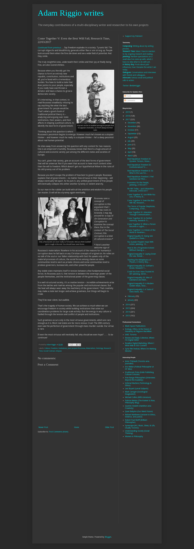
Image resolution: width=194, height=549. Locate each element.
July (129, 141)
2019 (128, 112)
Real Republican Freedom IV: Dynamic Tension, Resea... (139, 160)
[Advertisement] (133, 482)
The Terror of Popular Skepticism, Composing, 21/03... (141, 207)
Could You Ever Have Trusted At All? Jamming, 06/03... (140, 273)
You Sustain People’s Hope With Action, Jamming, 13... (140, 243)
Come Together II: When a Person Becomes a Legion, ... (141, 225)
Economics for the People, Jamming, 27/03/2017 (138, 183)
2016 (128, 304)
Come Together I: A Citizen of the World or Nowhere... (141, 231)
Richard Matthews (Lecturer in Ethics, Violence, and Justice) (140, 416)
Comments (129, 100)
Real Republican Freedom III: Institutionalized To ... (139, 166)
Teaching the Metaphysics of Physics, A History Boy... (139, 261)
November (132, 126)
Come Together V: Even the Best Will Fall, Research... (140, 201)
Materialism (90, 348)
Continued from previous (49, 47)
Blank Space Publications (135, 326)
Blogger (108, 537)
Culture (47, 348)
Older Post (109, 427)
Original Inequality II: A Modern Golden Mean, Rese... (140, 284)
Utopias (59, 351)
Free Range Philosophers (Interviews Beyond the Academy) (140, 379)
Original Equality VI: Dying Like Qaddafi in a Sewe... (140, 237)
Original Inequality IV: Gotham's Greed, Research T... (140, 267)
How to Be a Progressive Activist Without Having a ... (140, 249)
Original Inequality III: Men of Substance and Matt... (139, 278)
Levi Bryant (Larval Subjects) (136, 388)
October (131, 130)
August (131, 137)
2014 (128, 312)
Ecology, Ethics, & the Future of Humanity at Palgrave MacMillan (138, 330)
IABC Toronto (131, 334)
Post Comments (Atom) (58, 432)
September (132, 134)
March (130, 156)
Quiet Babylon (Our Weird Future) (139, 411)
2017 (128, 119)
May (130, 148)
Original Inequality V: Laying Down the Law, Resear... (141, 255)
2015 (128, 308)
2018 (128, 116)
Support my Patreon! (133, 36)
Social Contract (49, 351)
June (130, 145)
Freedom (54, 348)
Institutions (62, 348)
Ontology (99, 348)
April (130, 152)
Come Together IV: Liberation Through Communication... (139, 213)
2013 (128, 316)
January (131, 300)
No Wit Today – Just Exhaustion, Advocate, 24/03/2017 (140, 190)
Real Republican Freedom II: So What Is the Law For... (140, 172)
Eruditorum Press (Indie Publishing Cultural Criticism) (139, 373)
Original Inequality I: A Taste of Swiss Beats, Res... (140, 290)
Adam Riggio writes (71, 12)
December (132, 123)
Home (76, 427)
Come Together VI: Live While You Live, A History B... (141, 195)
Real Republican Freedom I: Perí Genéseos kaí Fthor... (140, 178)
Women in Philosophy (134, 436)
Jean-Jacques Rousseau (76, 348)
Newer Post (43, 427)
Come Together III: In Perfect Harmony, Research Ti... (139, 219)
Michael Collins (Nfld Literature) (138, 397)
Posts (127, 96)
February (132, 296)
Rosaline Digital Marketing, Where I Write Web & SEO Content (139, 344)
